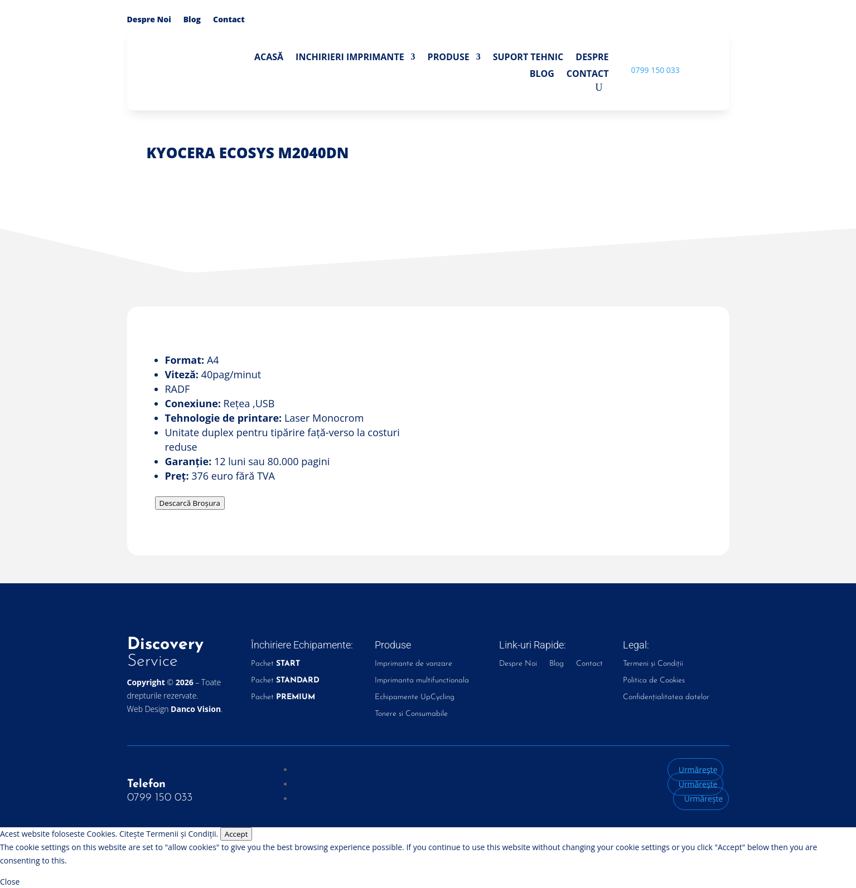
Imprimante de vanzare (413, 664)
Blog (192, 20)
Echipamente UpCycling (414, 697)
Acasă (268, 58)
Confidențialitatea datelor (666, 697)
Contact (229, 20)
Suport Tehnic (528, 58)
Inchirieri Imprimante (350, 58)
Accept (236, 834)
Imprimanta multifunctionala (422, 681)
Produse (449, 58)
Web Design (174, 709)
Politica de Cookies (654, 681)
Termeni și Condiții (653, 664)
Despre (591, 58)
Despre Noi (149, 20)
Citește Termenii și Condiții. (168, 833)
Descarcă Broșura (189, 503)
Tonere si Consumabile (411, 714)
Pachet (275, 664)
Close (10, 881)
